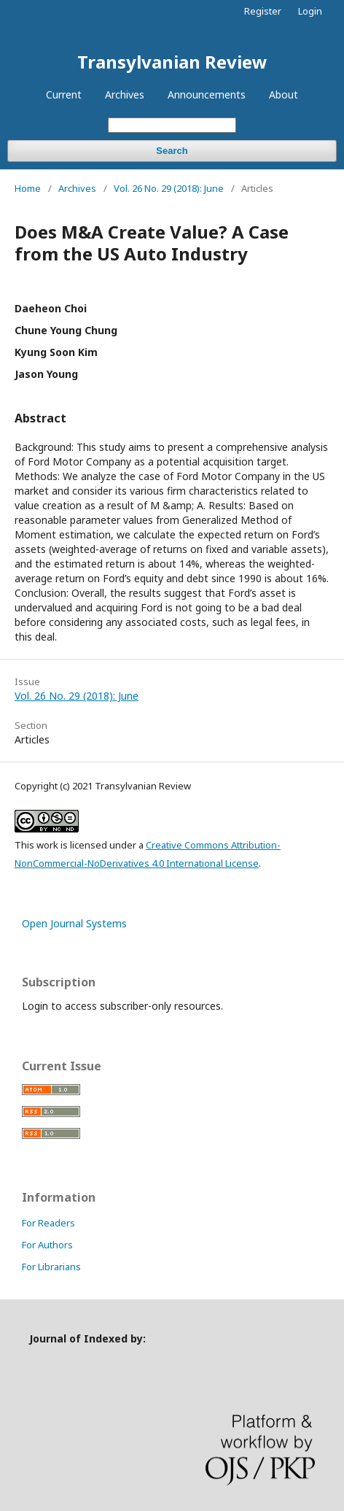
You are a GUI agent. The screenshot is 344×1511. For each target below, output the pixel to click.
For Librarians (51, 1266)
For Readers (48, 1222)
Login (310, 11)
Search (171, 150)
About (283, 94)
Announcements (207, 94)
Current (64, 94)
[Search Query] (172, 125)
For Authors (47, 1244)
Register (262, 11)
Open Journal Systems (74, 923)
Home (28, 188)
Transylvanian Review (172, 62)
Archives (124, 94)
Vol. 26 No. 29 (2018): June (169, 188)
